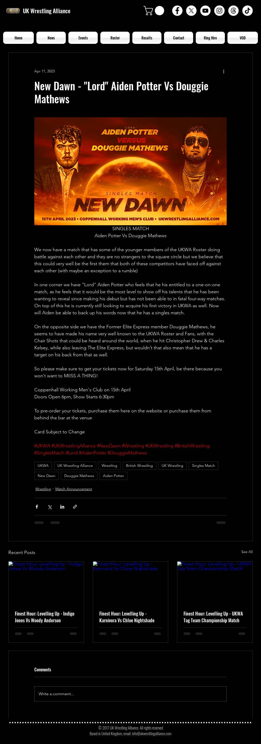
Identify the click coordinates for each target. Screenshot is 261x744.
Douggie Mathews (79, 475)
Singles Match (203, 465)
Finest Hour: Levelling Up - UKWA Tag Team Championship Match (213, 617)
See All (247, 551)
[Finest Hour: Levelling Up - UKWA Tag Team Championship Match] (214, 583)
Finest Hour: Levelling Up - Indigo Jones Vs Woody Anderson (44, 617)
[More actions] (223, 71)
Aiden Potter (113, 475)
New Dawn (46, 475)
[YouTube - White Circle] (205, 10)
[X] (191, 10)
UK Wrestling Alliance (75, 465)
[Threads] (233, 10)
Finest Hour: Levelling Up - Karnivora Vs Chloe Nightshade (126, 617)
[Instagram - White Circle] (219, 10)
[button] (154, 10)
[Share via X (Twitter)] (49, 506)
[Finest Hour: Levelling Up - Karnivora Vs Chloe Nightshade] (130, 583)
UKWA (43, 465)
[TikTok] (247, 10)
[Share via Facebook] (36, 506)
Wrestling (109, 465)
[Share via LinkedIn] (62, 506)
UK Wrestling (172, 465)
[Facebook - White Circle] (177, 10)
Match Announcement (73, 489)
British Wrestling (139, 465)
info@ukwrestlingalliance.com (151, 733)
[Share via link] (75, 506)
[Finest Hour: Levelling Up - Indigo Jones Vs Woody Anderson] (46, 583)
